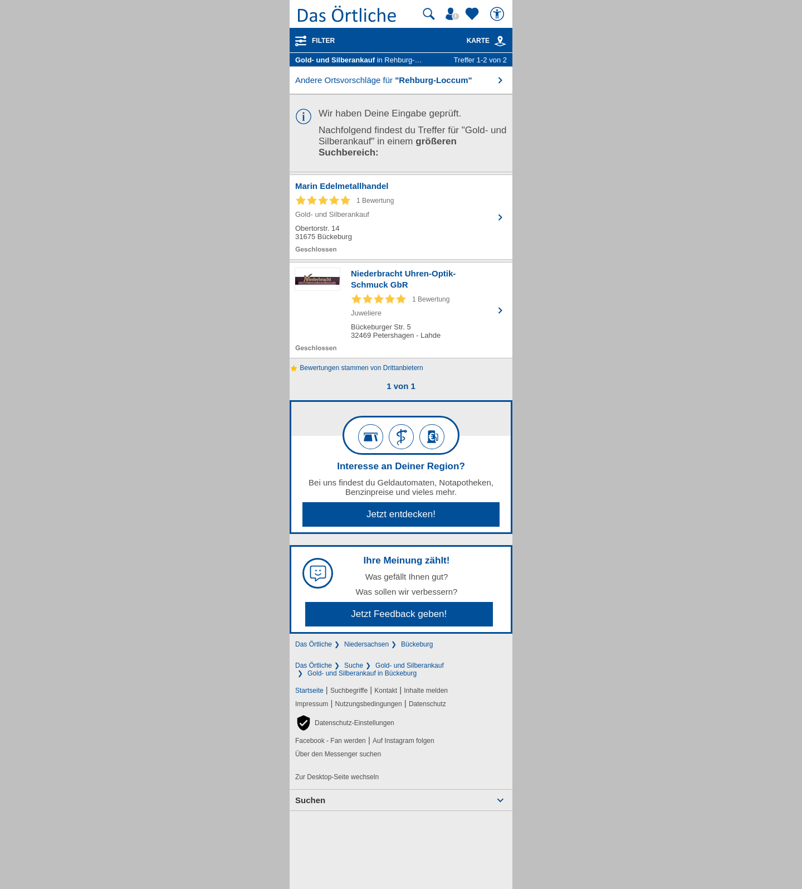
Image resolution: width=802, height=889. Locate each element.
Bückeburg (417, 644)
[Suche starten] (428, 14)
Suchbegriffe (349, 690)
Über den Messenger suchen (338, 754)
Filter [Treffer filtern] (323, 41)
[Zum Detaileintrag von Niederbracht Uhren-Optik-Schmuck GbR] (401, 310)
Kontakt (385, 690)
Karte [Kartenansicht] (487, 41)
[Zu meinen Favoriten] (473, 14)
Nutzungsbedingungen (368, 704)
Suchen (310, 800)
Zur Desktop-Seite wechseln (337, 777)
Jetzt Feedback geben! (399, 614)
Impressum (311, 704)
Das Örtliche (313, 644)
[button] (344, 723)
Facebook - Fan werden (330, 741)
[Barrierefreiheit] (498, 14)
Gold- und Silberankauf (409, 665)
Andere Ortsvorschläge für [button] (383, 80)
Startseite (309, 690)
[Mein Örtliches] (454, 14)
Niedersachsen (366, 644)
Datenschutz (427, 704)
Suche (353, 665)
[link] (500, 41)
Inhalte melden (426, 690)
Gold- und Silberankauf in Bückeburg (362, 673)
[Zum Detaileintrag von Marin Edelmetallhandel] (401, 217)
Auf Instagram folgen (403, 741)
